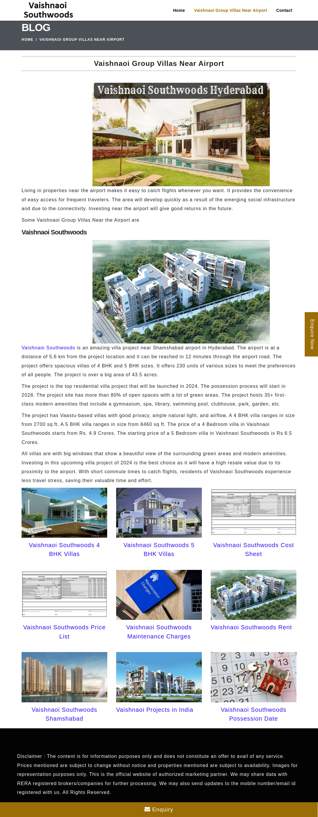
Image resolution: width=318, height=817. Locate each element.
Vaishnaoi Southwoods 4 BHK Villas (64, 549)
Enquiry (159, 809)
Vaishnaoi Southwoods (48, 347)
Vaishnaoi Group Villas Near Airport (230, 10)
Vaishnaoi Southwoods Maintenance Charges (159, 631)
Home (179, 10)
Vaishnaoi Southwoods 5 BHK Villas (159, 549)
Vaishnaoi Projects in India (154, 709)
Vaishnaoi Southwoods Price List (64, 631)
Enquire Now (312, 334)
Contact (284, 10)
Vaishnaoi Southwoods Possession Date (253, 714)
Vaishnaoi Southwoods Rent (251, 627)
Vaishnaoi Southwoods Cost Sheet (253, 549)
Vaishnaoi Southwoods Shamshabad (64, 714)
